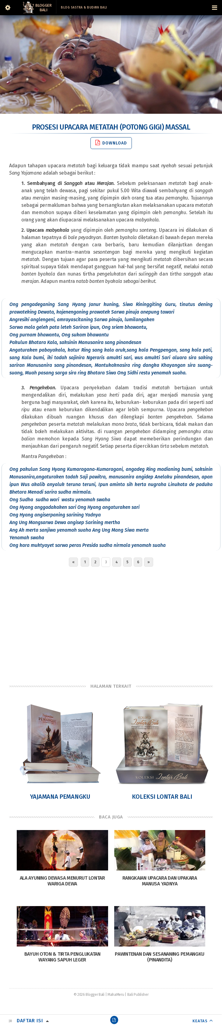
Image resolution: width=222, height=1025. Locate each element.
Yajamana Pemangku (60, 796)
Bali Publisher (138, 994)
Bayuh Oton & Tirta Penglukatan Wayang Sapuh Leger (62, 957)
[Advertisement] (111, 623)
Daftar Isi (30, 1020)
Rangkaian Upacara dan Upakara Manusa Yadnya (159, 881)
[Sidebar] (7, 8)
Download (111, 143)
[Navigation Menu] (214, 8)
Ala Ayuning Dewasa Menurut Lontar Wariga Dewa (62, 881)
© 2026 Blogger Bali (89, 994)
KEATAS (200, 1021)
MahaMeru (115, 994)
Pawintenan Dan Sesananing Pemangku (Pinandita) (159, 957)
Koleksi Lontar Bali (162, 796)
